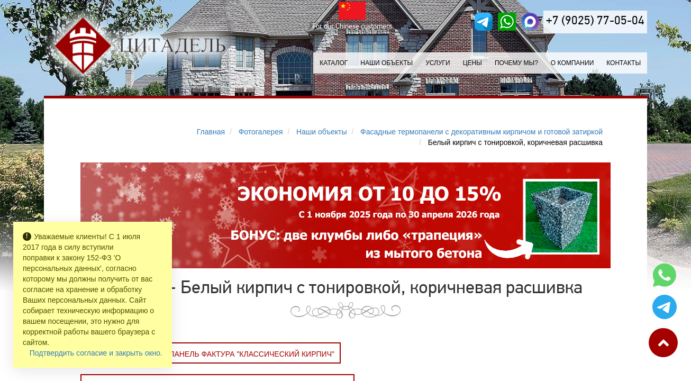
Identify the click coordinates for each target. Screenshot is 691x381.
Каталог (334, 63)
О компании (572, 63)
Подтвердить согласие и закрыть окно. (96, 353)
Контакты (623, 63)
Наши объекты (386, 63)
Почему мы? (516, 63)
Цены (472, 63)
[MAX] (530, 22)
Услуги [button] (437, 63)
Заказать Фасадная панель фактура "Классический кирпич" (210, 354)
